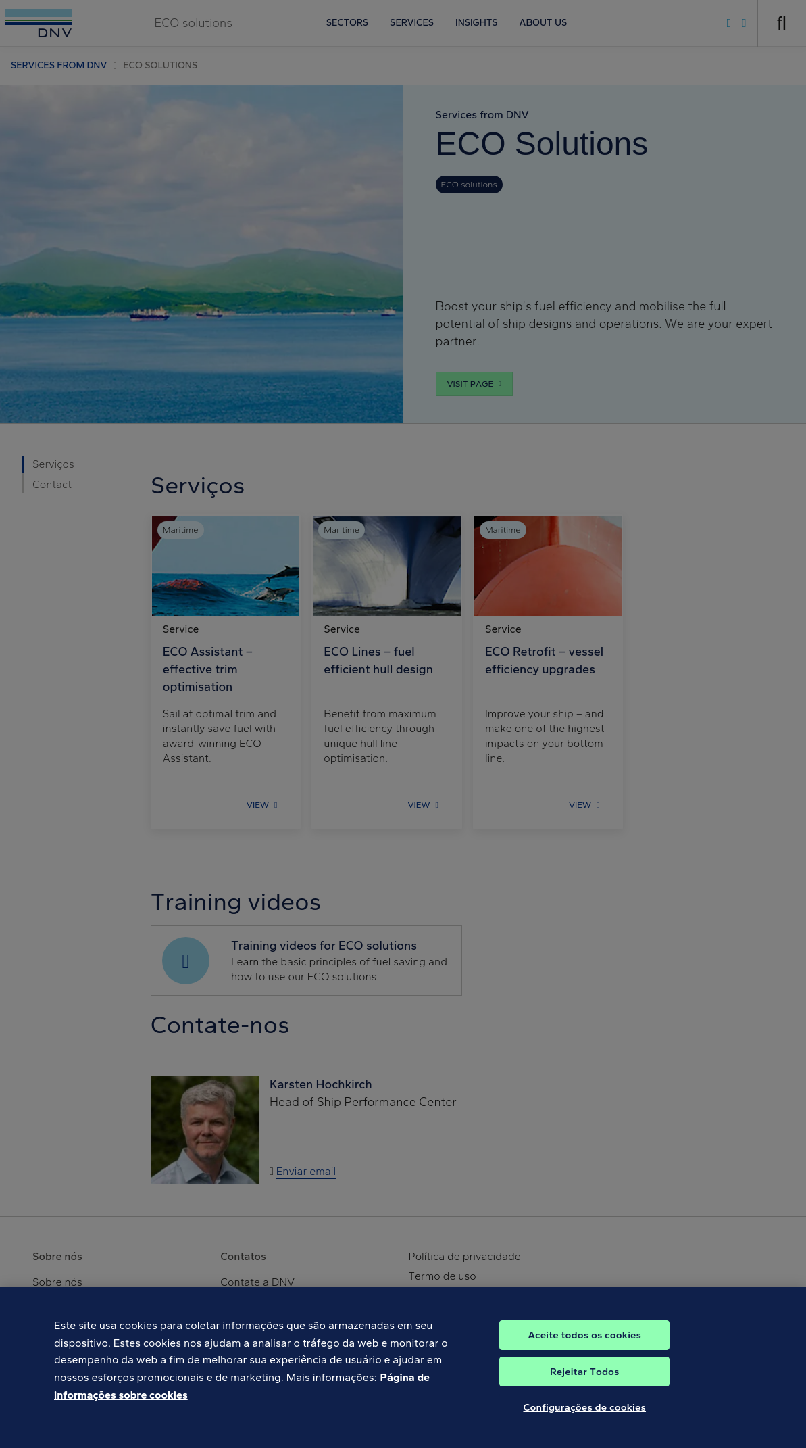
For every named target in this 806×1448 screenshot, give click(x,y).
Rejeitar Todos (585, 1382)
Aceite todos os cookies (584, 1345)
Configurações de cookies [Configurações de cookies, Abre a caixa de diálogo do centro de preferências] (584, 1417)
